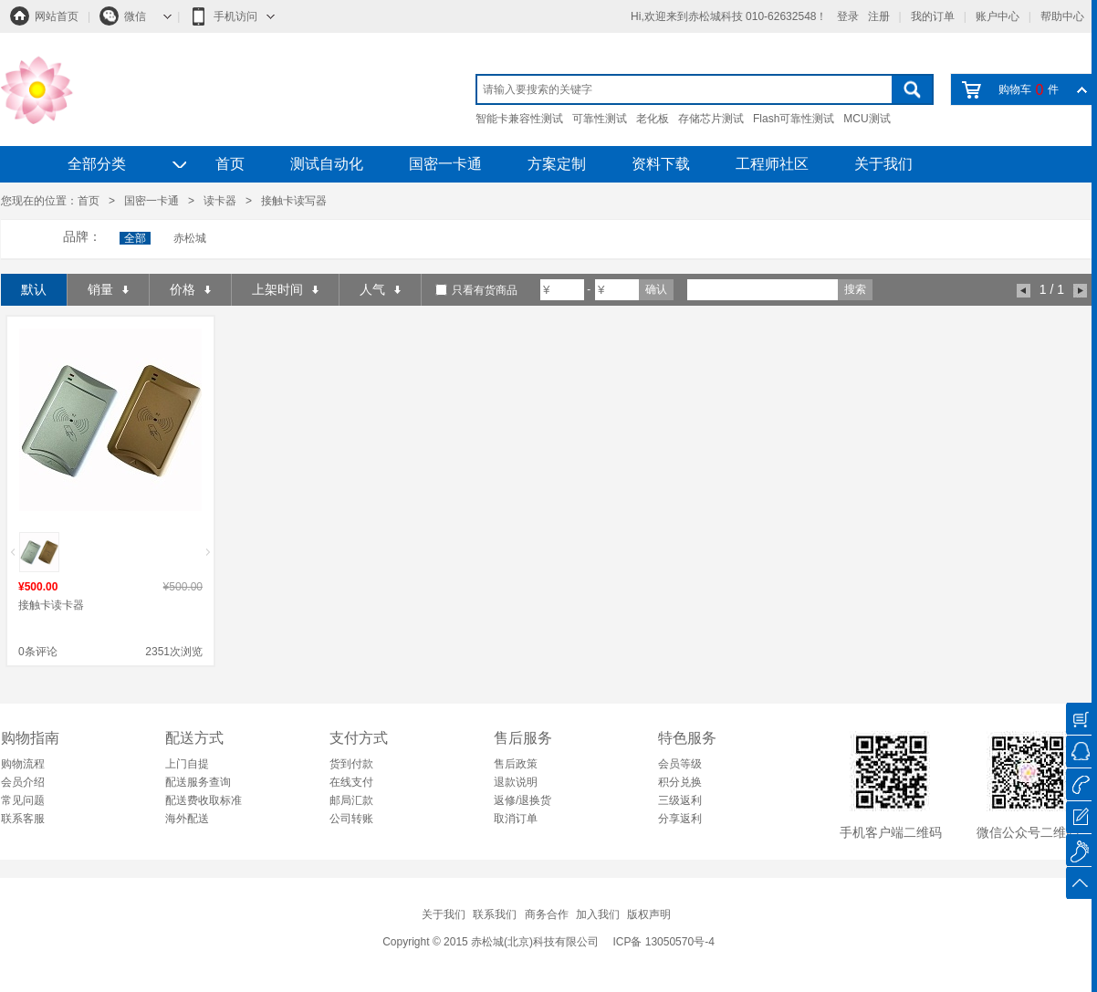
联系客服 (23, 818)
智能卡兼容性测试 (519, 118)
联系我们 (495, 914)
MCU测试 (866, 118)
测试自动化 (326, 164)
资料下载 (661, 164)
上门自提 (187, 763)
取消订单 (516, 818)
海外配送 (187, 818)
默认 (34, 289)
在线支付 (351, 782)
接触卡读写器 (294, 200)
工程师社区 (772, 164)
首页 (230, 164)
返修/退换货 (522, 800)
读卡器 (220, 200)
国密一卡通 (445, 164)
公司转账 (351, 818)
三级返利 (680, 800)
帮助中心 (1062, 16)
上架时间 (285, 289)
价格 (190, 289)
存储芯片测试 (711, 118)
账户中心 (997, 16)
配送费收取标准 (203, 800)
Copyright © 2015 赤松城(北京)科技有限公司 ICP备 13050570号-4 (548, 941)
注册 (879, 16)
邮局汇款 (351, 800)
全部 (135, 238)
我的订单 (933, 16)
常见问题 (23, 800)
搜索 (855, 289)
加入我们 (598, 914)
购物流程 (23, 763)
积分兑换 (680, 782)
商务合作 (547, 914)
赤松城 (189, 238)
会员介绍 (23, 782)
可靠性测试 (599, 118)
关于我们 (883, 164)
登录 (848, 16)
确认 (656, 289)
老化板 (652, 118)
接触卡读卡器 (51, 605)
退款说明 (516, 782)
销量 (108, 289)
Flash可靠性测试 (793, 118)
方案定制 (557, 164)
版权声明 (649, 914)
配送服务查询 (198, 782)
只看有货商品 (484, 290)
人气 (380, 289)
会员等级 (680, 763)
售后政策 (516, 763)
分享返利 (680, 818)
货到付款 (351, 763)
